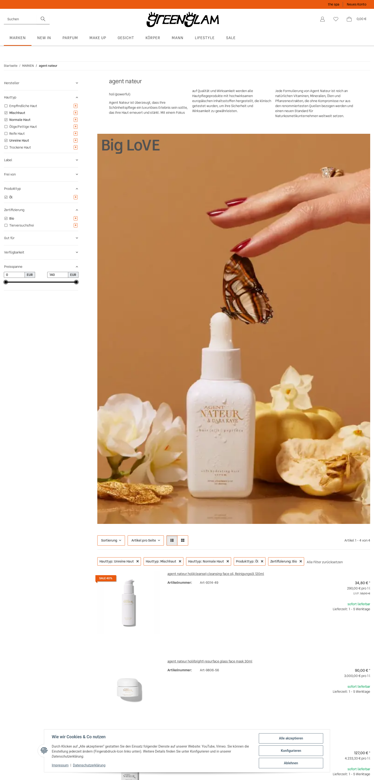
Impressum (60, 765)
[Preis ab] (14, 275)
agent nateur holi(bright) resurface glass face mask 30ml (209, 661)
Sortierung (109, 540)
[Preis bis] (57, 275)
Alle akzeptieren (291, 738)
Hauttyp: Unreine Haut (119, 561)
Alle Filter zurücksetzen (325, 562)
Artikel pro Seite (143, 540)
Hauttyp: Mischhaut (163, 561)
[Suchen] (20, 19)
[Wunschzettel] (336, 19)
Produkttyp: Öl (249, 561)
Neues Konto (356, 4)
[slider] (6, 282)
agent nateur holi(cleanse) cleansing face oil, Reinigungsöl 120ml (215, 573)
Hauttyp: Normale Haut (208, 561)
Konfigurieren (291, 751)
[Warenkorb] (356, 19)
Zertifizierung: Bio (286, 561)
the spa (333, 4)
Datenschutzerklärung (89, 765)
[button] (322, 19)
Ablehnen (291, 763)
